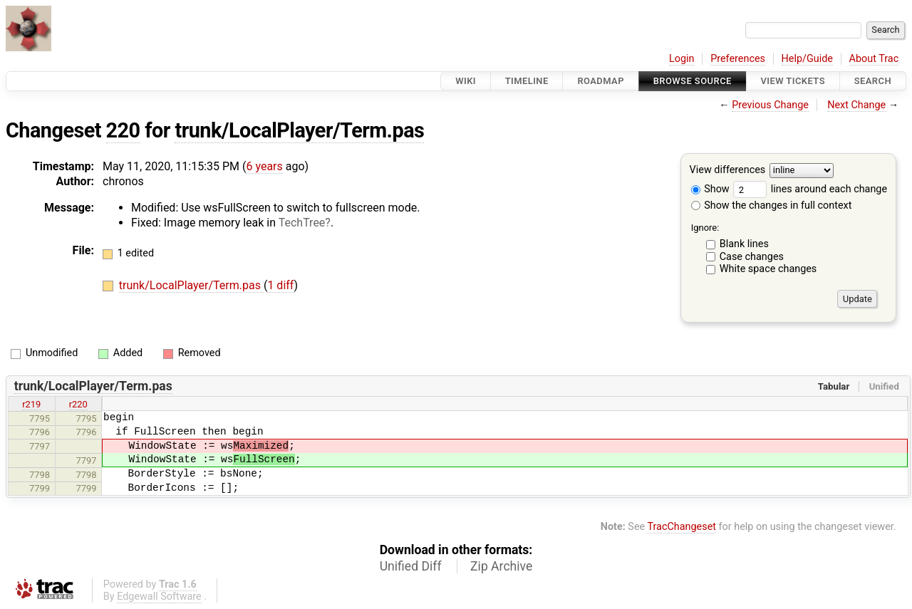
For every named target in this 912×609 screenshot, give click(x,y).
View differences (728, 171)
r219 (31, 404)
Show (710, 189)
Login (682, 59)
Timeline (527, 81)
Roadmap (600, 81)
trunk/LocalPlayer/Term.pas (299, 130)
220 (123, 130)
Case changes (752, 257)
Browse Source (692, 81)
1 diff (280, 285)
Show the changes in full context (771, 205)
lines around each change (810, 189)
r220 (78, 404)
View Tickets (793, 81)
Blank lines (744, 244)
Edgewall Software (159, 596)
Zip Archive (501, 566)
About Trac (874, 59)
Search (872, 81)
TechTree (302, 222)
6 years (264, 166)
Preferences (737, 59)
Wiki (465, 81)
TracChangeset (681, 527)
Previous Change (770, 105)
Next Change (856, 105)
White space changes (768, 269)
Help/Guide (807, 59)
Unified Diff (411, 566)
